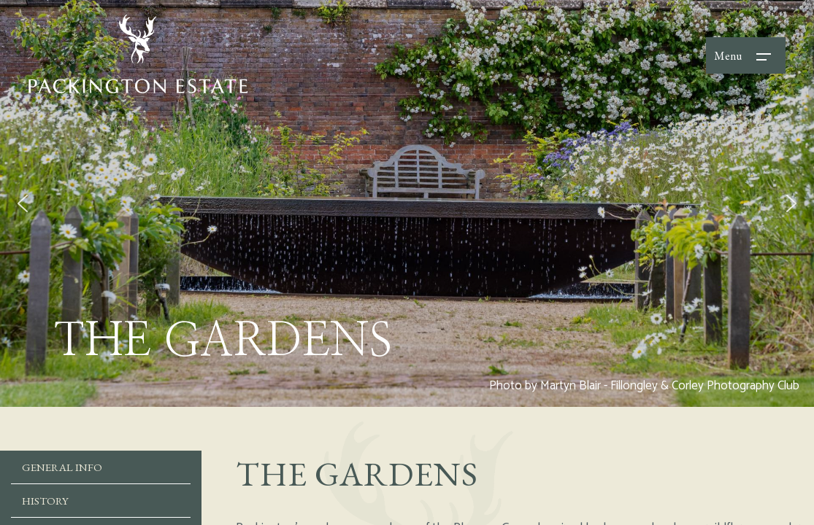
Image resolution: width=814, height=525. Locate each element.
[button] (22, 203)
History (45, 501)
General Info (62, 467)
